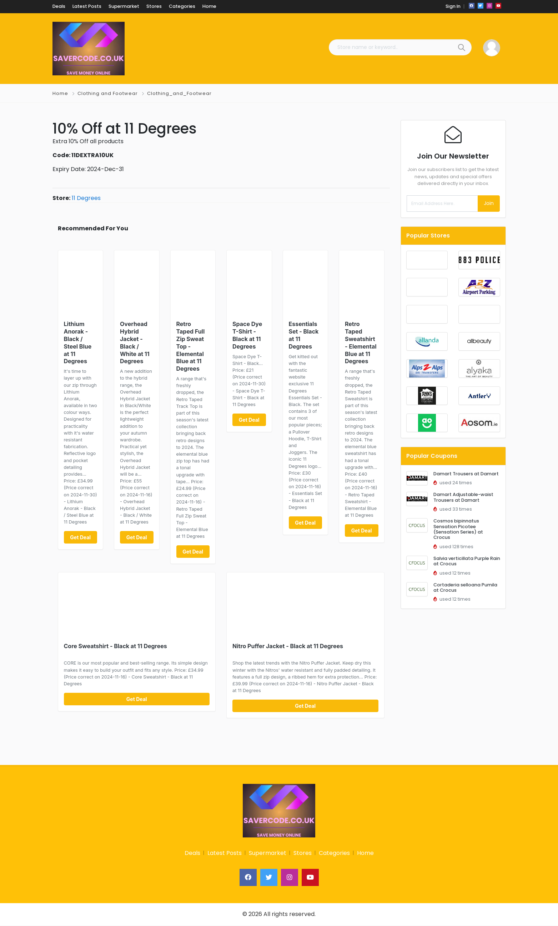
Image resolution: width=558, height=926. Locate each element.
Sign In (453, 6)
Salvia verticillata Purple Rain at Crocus (466, 561)
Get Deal (80, 537)
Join (489, 203)
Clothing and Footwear (107, 93)
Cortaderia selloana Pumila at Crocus (465, 587)
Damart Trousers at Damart (466, 474)
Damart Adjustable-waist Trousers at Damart (463, 497)
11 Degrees (86, 198)
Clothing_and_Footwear (179, 93)
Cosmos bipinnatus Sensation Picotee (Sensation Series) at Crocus (458, 529)
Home (60, 93)
